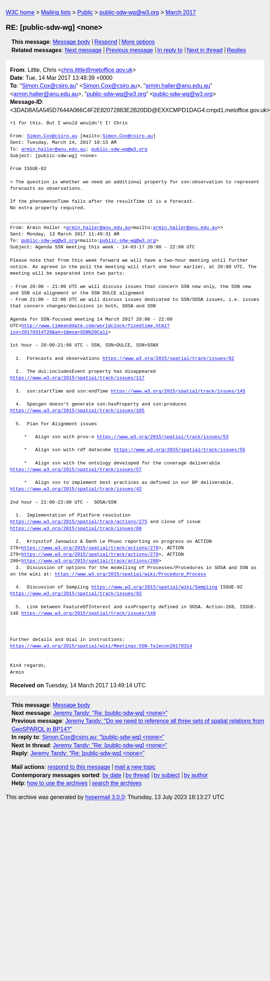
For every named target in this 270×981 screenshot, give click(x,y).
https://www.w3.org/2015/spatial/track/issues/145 (178, 391)
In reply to (169, 50)
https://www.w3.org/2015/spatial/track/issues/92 (76, 594)
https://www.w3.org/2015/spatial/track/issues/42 (76, 489)
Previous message (129, 50)
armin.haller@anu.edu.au (177, 86)
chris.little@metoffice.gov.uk (96, 70)
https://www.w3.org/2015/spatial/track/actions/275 (78, 522)
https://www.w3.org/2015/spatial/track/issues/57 (76, 470)
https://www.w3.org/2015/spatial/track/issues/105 (77, 411)
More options (138, 42)
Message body (71, 42)
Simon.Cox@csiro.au (49, 86)
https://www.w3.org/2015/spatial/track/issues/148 (88, 613)
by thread (138, 775)
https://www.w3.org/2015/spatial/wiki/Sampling (154, 587)
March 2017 (181, 12)
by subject (167, 775)
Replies (236, 50)
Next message (83, 50)
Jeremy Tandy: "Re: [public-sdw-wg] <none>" (110, 713)
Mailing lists (56, 12)
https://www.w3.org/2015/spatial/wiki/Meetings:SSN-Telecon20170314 (101, 646)
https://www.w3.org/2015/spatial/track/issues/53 (163, 437)
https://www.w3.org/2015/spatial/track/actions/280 (89, 561)
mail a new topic (135, 767)
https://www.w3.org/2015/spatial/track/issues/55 (180, 450)
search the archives (117, 783)
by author (196, 775)
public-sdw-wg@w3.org (129, 12)
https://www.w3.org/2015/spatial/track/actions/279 (89, 554)
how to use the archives (57, 783)
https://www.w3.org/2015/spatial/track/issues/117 (77, 378)
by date (111, 775)
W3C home (20, 12)
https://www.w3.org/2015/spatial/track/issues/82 (168, 359)
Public (85, 12)
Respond (105, 42)
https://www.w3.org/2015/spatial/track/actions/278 (89, 548)
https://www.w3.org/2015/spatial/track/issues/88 (76, 529)
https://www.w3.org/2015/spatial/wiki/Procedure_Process (130, 574)
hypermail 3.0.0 (104, 797)
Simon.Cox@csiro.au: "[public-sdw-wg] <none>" (103, 737)
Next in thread (205, 50)
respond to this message (78, 767)
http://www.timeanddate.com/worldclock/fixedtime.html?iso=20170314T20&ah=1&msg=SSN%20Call (90, 329)
